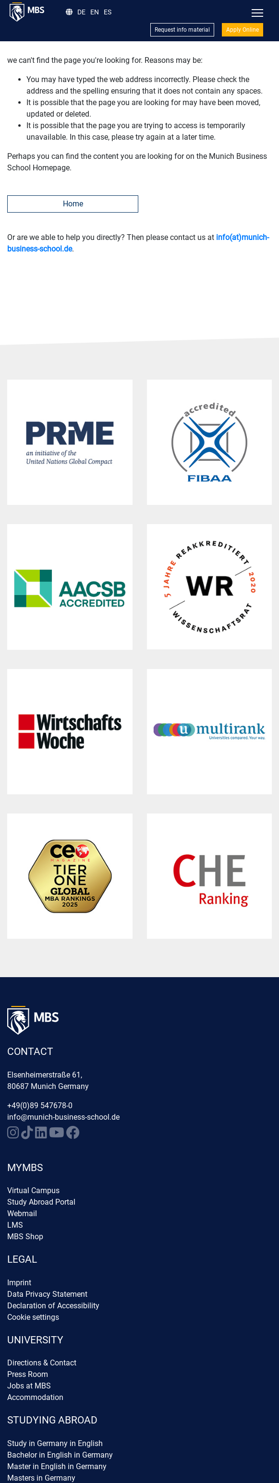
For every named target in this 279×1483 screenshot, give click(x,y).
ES (107, 12)
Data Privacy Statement (47, 1294)
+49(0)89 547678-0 (40, 1105)
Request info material (182, 29)
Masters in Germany (41, 1478)
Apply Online (242, 29)
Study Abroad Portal (41, 1202)
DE (81, 12)
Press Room (27, 1374)
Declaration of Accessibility (53, 1305)
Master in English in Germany (57, 1466)
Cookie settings (33, 1317)
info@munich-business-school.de (63, 1117)
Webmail (22, 1213)
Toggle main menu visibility (258, 10)
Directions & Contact (41, 1362)
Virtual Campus (33, 1190)
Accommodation (35, 1397)
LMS (15, 1225)
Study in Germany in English (55, 1443)
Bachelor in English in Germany (60, 1454)
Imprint (19, 1282)
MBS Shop (25, 1236)
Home (73, 203)
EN (94, 12)
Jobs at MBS (29, 1385)
